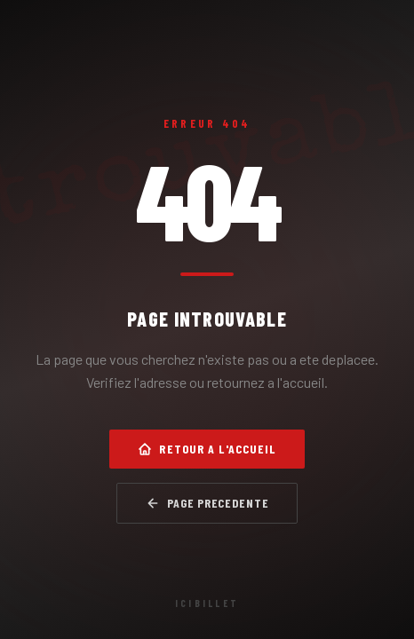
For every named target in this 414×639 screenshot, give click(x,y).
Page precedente (207, 502)
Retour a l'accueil (206, 448)
